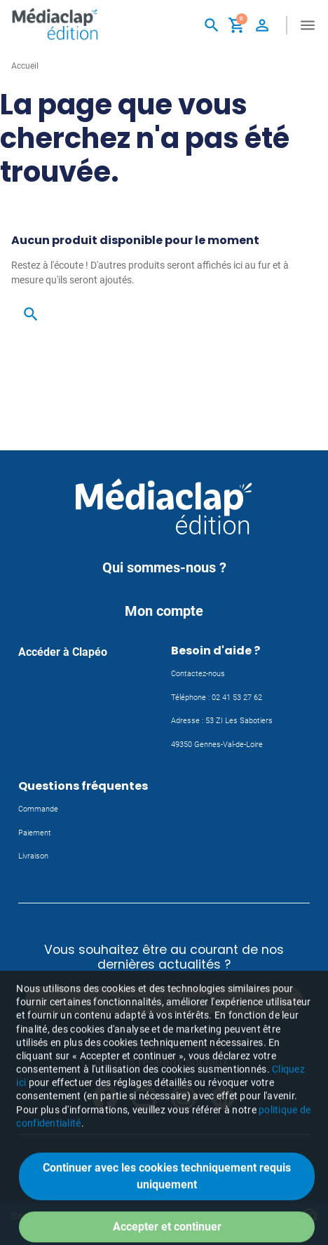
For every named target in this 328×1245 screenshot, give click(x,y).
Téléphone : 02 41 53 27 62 (216, 697)
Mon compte (164, 611)
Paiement (34, 832)
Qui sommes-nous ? (164, 567)
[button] (211, 25)
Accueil (25, 66)
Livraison (33, 856)
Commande (38, 809)
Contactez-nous (198, 673)
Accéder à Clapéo (62, 652)
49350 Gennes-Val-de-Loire (217, 744)
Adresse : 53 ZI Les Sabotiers (222, 720)
